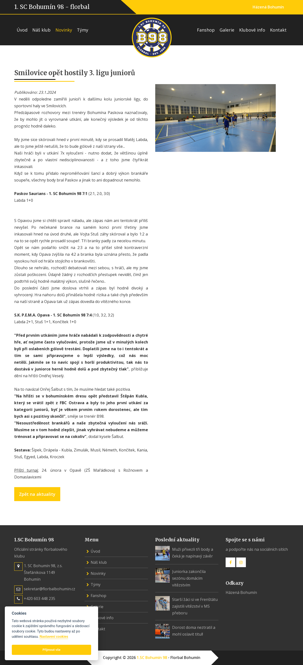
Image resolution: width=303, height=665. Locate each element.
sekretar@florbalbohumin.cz (49, 588)
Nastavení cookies (54, 637)
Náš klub (41, 30)
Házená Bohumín (268, 7)
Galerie (227, 30)
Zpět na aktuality (37, 494)
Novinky (63, 30)
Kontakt (278, 30)
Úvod (22, 30)
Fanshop (206, 30)
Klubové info (252, 30)
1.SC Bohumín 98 (152, 657)
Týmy (82, 30)
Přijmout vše (52, 650)
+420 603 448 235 (39, 598)
